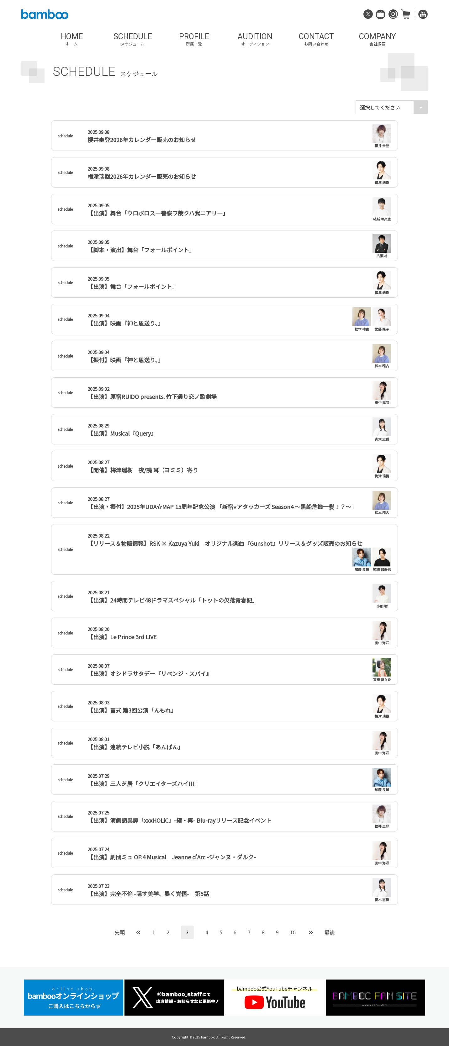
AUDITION (255, 39)
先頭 (120, 932)
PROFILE (194, 39)
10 (293, 932)
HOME (72, 39)
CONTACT (316, 39)
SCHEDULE (133, 39)
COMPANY (377, 39)
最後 (330, 932)
